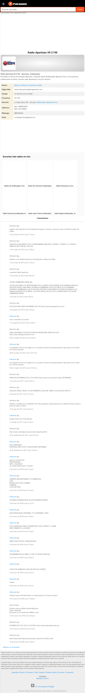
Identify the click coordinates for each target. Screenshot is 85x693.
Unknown (13, 316)
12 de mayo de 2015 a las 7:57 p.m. (22, 263)
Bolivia (22, 672)
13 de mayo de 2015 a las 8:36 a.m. (22, 276)
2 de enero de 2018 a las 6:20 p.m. (22, 558)
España (41, 672)
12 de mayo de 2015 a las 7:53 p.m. (22, 250)
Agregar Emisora (42, 678)
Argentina (15, 672)
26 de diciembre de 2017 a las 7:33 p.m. (24, 450)
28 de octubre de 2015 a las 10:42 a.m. (23, 368)
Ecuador (61, 672)
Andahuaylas (41, 102)
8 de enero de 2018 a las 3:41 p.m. (22, 586)
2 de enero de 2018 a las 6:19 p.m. (22, 531)
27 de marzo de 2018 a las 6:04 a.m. (22, 616)
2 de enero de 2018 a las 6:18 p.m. (22, 516)
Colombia (29, 672)
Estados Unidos (51, 672)
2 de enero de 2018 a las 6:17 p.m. (22, 503)
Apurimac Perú (52, 102)
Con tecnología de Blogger (42, 687)
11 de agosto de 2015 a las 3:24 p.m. (23, 323)
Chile (36, 672)
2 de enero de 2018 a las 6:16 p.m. (22, 490)
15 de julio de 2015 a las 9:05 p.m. (22, 297)
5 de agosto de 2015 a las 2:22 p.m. (22, 310)
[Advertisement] (42, 34)
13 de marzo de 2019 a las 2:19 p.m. (22, 629)
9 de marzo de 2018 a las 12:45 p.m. (22, 599)
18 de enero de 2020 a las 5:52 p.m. (22, 642)
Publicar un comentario (11, 647)
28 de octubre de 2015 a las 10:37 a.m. (23, 353)
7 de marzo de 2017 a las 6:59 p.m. (22, 381)
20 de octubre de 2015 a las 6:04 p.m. (23, 338)
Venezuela (69, 672)
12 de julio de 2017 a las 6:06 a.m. (22, 409)
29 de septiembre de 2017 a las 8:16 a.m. (24, 435)
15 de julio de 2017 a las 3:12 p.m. (22, 422)
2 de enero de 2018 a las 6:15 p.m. (22, 469)
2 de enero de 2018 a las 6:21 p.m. (22, 573)
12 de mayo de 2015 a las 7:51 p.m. (22, 235)
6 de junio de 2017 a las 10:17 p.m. (22, 394)
